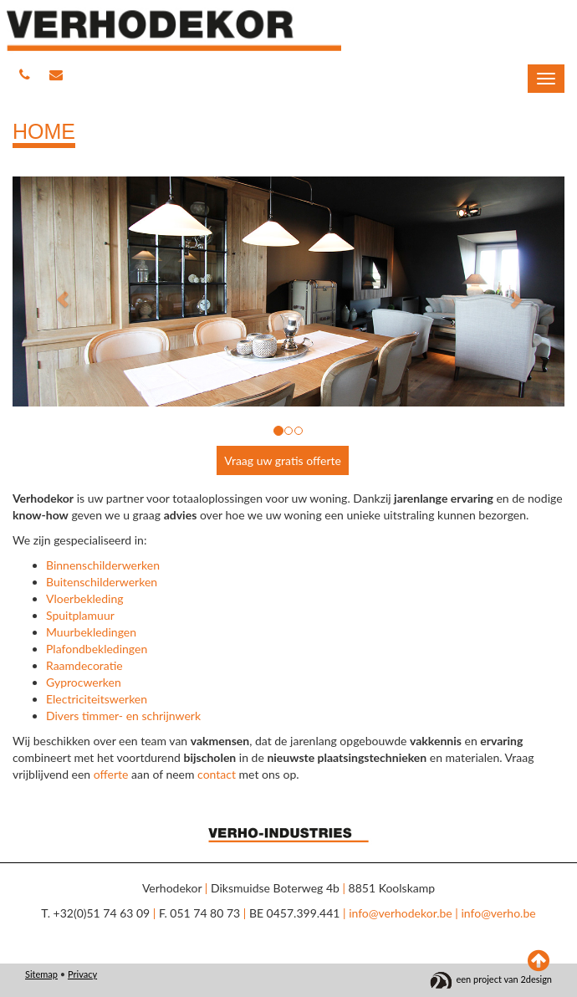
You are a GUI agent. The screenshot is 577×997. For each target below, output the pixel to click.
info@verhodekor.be (400, 913)
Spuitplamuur (80, 615)
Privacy (82, 974)
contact (216, 774)
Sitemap (41, 974)
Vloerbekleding (85, 598)
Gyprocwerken (83, 682)
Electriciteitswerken (96, 699)
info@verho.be (498, 913)
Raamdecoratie (84, 665)
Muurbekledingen (91, 632)
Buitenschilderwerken (101, 582)
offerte (111, 774)
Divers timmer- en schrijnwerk (123, 715)
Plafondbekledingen (96, 649)
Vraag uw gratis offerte (282, 460)
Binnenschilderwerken (103, 565)
